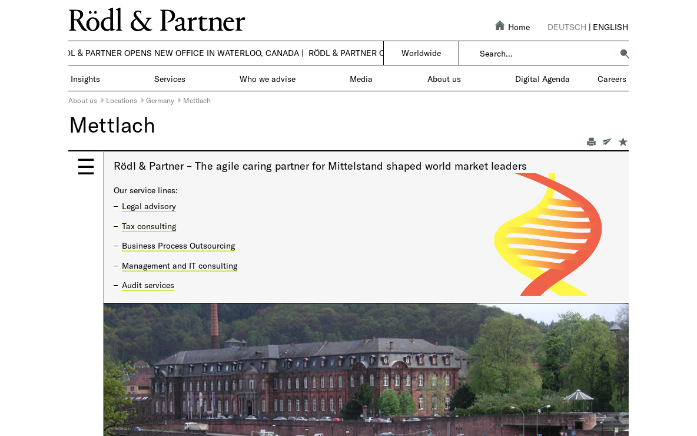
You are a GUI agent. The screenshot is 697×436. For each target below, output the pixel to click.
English (610, 27)
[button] (624, 54)
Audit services (148, 285)
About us (82, 100)
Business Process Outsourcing (178, 245)
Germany (160, 100)
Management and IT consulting (179, 265)
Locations (121, 100)
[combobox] (546, 54)
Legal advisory (149, 206)
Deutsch (566, 27)
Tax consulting (149, 226)
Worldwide (421, 53)
